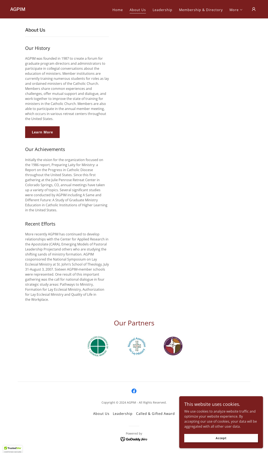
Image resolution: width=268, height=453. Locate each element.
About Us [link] (138, 10)
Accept (221, 438)
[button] (236, 9)
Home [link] (117, 10)
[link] (17, 9)
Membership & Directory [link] (201, 10)
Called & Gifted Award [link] (155, 413)
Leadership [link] (162, 10)
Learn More (42, 132)
